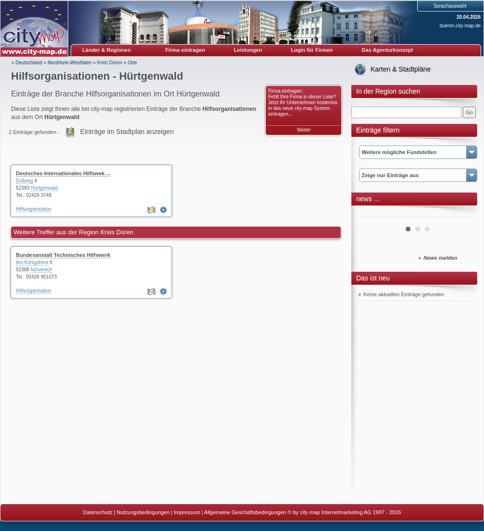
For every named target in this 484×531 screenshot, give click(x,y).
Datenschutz (97, 512)
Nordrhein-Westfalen (70, 62)
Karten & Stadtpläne (401, 69)
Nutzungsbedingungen (143, 512)
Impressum (187, 512)
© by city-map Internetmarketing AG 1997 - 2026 (344, 512)
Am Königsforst (32, 262)
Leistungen (248, 50)
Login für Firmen (312, 50)
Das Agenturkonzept (387, 50)
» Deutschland (27, 62)
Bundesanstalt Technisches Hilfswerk (63, 255)
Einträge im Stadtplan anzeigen (127, 131)
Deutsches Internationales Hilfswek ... (63, 173)
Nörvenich (41, 269)
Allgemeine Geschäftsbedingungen (245, 512)
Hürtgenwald (44, 188)
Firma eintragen (185, 50)
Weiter (304, 130)
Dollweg (24, 180)
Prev (371, 213)
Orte (132, 62)
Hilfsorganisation (33, 209)
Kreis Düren (110, 62)
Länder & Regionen (106, 50)
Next (464, 213)
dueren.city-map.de (460, 25)
